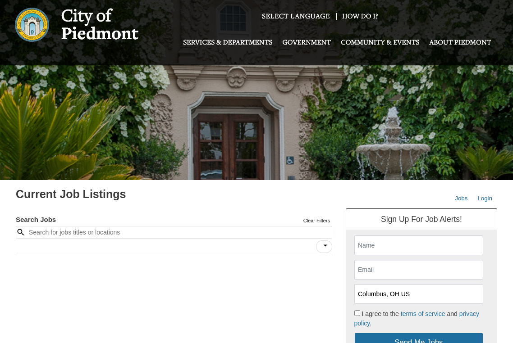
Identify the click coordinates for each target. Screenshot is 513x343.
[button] (324, 246)
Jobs (461, 198)
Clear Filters (316, 220)
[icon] (325, 245)
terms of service (423, 313)
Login (484, 198)
